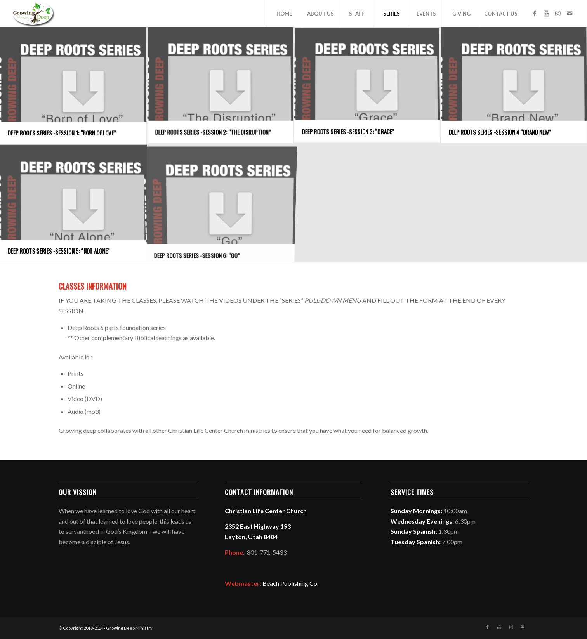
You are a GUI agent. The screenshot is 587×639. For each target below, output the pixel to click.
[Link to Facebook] (534, 13)
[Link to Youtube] (546, 13)
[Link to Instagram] (558, 13)
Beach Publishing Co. (290, 583)
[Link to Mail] (569, 13)
